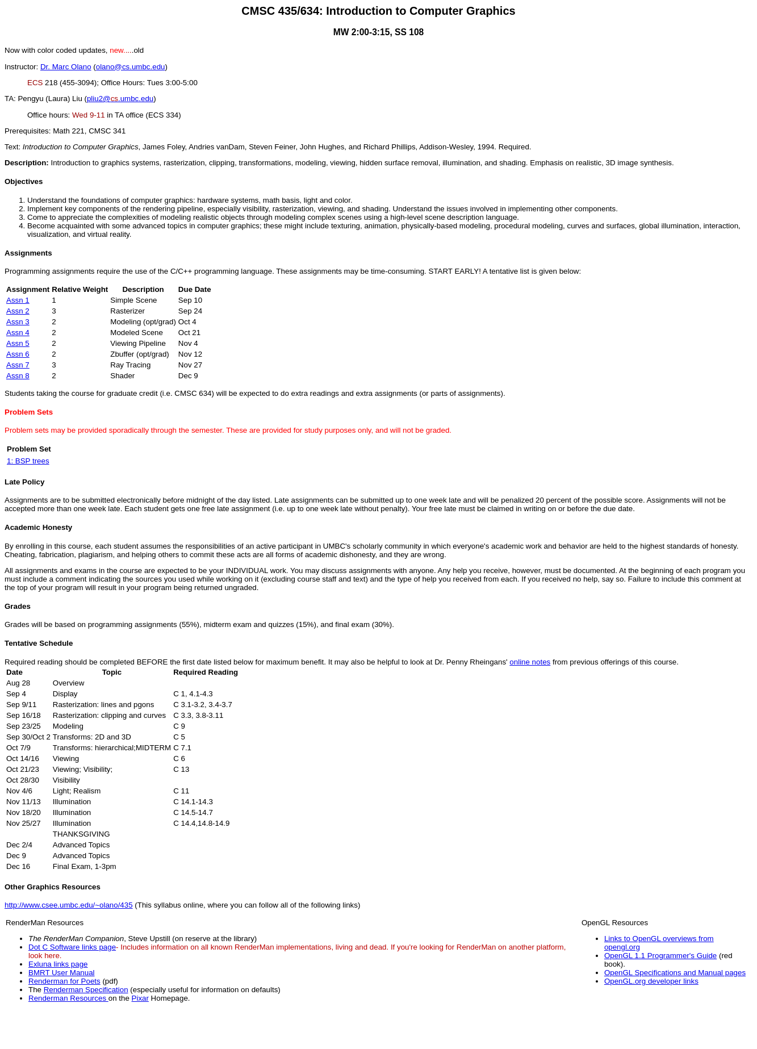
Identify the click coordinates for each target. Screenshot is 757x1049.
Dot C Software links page (72, 947)
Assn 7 (18, 365)
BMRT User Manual (61, 972)
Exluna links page (57, 964)
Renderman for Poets (64, 981)
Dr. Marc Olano (65, 66)
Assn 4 (18, 332)
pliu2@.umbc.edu (120, 98)
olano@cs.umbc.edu (130, 66)
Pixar (140, 998)
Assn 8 (18, 375)
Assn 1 (18, 300)
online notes (529, 662)
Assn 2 (18, 311)
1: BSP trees (28, 461)
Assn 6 (18, 354)
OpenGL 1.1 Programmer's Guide (660, 955)
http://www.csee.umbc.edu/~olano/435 (69, 905)
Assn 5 (18, 343)
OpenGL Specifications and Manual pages (675, 972)
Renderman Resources (68, 998)
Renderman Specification (86, 989)
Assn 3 (18, 321)
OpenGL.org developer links (651, 981)
